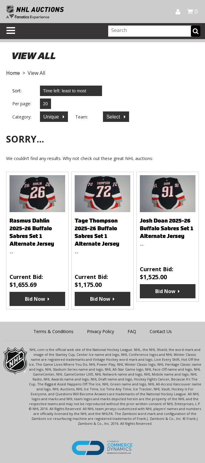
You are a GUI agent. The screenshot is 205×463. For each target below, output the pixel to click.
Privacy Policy (100, 331)
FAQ (132, 331)
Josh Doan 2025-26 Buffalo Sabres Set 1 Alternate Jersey (166, 228)
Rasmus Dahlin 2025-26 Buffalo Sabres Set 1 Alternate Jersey (32, 232)
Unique (51, 116)
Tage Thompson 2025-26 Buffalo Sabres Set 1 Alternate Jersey (97, 232)
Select (113, 116)
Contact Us (161, 331)
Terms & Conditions (53, 331)
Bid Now (35, 299)
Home (13, 73)
